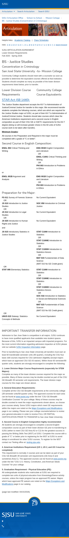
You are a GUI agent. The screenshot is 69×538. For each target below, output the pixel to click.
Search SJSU (43, 11)
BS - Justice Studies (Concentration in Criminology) (24, 21)
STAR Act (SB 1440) (15, 100)
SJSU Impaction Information (28, 347)
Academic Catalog (22, 40)
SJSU (5, 4)
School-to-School (34, 18)
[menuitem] (7, 11)
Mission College (53, 18)
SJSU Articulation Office (12, 18)
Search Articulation (25, 11)
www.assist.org (22, 397)
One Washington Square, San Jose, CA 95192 (25, 521)
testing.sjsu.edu (33, 442)
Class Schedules (41, 40)
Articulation (7, 11)
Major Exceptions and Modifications (47, 408)
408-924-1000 (12, 526)
